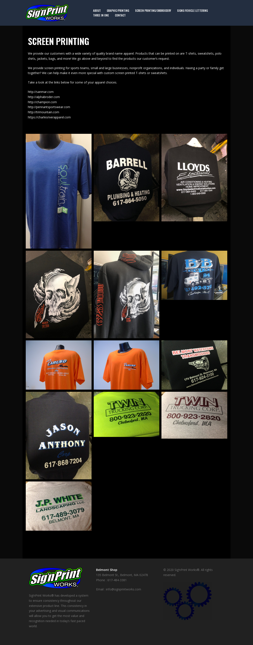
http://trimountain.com (43, 112)
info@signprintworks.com (123, 589)
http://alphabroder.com (44, 97)
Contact (120, 15)
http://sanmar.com (41, 92)
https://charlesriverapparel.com (49, 117)
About (97, 10)
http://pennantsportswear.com (49, 107)
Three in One (101, 15)
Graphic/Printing (118, 10)
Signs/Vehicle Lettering (192, 10)
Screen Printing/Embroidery (153, 10)
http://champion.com (42, 102)
